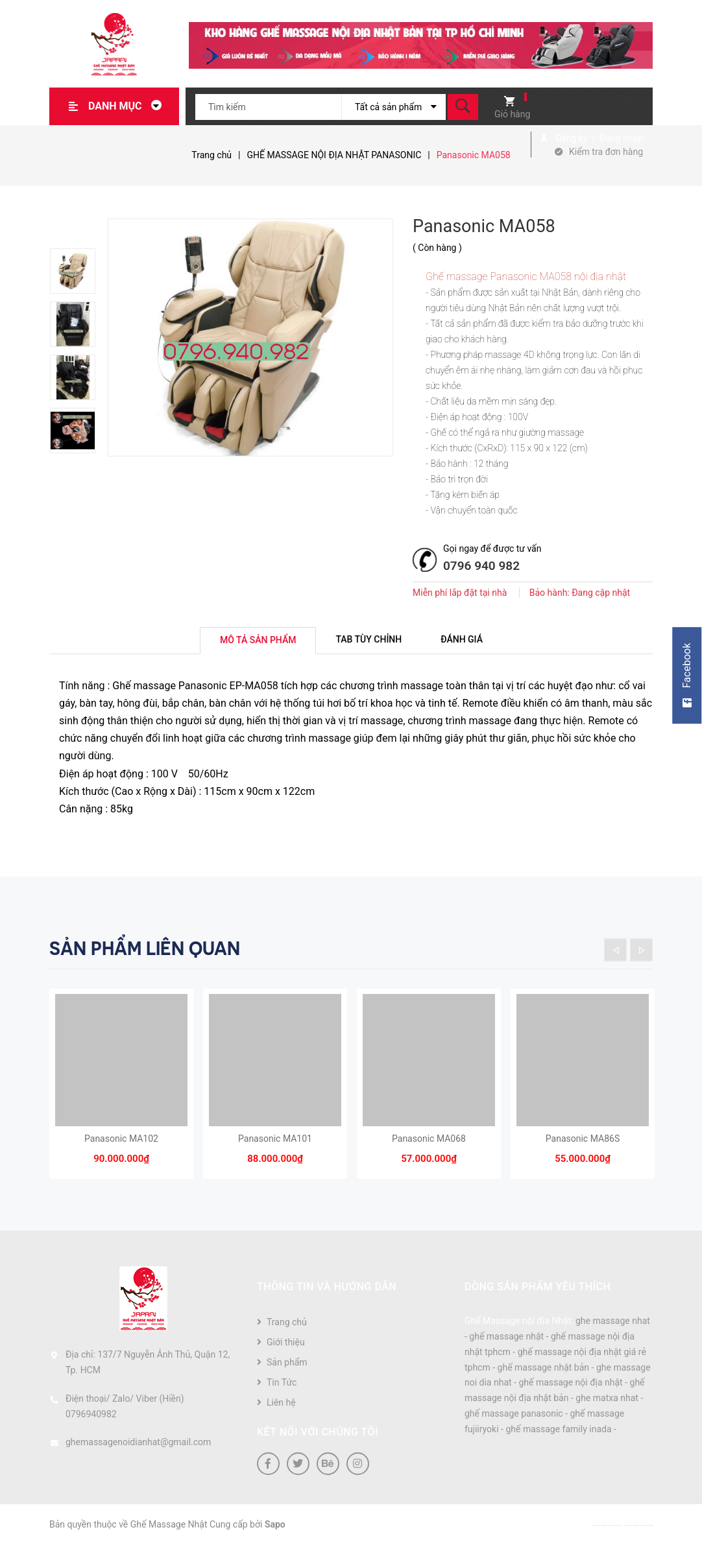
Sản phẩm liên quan (144, 948)
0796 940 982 (481, 565)
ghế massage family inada (558, 1430)
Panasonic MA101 (275, 1140)
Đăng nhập (621, 138)
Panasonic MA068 (429, 1140)
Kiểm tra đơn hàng (606, 152)
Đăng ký (571, 138)
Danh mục (128, 106)
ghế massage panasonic (514, 1415)
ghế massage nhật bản (544, 1369)
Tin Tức (282, 1383)
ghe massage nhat (612, 1322)
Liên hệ (281, 1404)
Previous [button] (615, 950)
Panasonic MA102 (121, 1140)
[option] (78, 271)
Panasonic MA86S (583, 1140)
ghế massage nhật (506, 1337)
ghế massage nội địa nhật (570, 1383)
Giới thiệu (286, 1343)
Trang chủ (287, 1323)
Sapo (275, 1525)
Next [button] (641, 950)
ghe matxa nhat (606, 1399)
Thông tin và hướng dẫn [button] (326, 1288)
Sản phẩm (287, 1363)
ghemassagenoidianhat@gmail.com (138, 1443)
